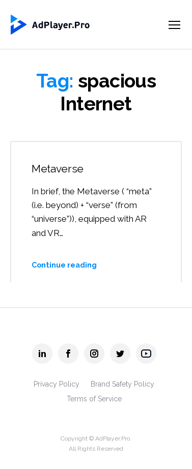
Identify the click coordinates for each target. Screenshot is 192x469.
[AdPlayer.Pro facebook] (68, 353)
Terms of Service (94, 399)
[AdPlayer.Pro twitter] (120, 353)
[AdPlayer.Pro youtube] (146, 353)
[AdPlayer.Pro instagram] (94, 353)
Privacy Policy (56, 384)
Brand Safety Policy (122, 384)
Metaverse (58, 168)
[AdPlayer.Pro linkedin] (42, 353)
